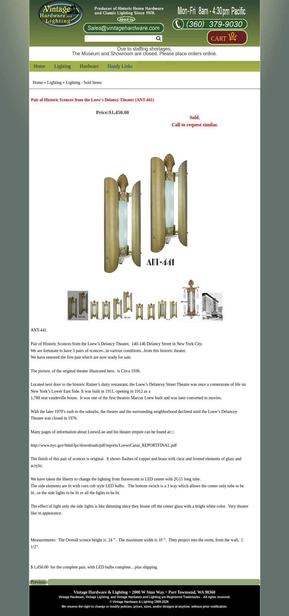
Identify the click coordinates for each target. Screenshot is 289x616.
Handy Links (120, 66)
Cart (219, 38)
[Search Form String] (123, 38)
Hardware (89, 66)
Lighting (62, 66)
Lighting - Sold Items (84, 82)
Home (39, 66)
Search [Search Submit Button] (158, 38)
